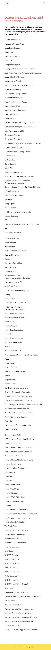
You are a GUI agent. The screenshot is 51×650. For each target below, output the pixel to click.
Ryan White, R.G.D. (33, 647)
